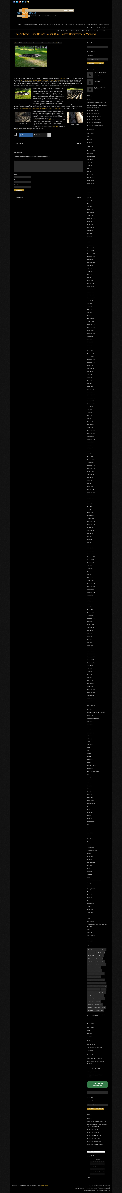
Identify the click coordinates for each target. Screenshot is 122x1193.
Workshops (90, 941)
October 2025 (90, 153)
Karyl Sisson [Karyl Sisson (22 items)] (98, 970)
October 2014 (90, 527)
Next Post (79, 144)
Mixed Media (90, 856)
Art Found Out (90, 133)
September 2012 (91, 592)
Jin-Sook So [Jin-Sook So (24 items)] (90, 967)
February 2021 (90, 318)
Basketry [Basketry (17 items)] (104, 949)
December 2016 (91, 465)
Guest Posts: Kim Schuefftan (90, 27)
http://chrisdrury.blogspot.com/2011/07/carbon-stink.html (48, 119)
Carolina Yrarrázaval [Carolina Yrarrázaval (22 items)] (100, 952)
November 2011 (91, 621)
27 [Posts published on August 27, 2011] (101, 1171)
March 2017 (90, 456)
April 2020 (89, 348)
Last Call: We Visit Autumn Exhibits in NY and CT (100, 73)
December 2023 (91, 218)
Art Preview (90, 741)
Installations (73, 30)
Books (88, 774)
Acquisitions (90, 709)
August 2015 (90, 501)
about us (19, 24)
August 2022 (90, 265)
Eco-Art (59, 30)
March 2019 (90, 386)
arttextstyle (26, 42)
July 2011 (89, 633)
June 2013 (89, 568)
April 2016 (89, 483)
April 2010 (89, 677)
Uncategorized (90, 921)
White (88, 929)
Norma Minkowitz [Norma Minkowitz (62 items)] (100, 998)
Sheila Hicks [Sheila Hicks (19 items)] (98, 1001)
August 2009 (90, 701)
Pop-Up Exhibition (91, 888)
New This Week (91, 862)
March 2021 (90, 315)
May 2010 (89, 674)
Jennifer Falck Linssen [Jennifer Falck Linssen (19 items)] (100, 964)
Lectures (89, 853)
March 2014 (90, 548)
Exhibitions (64, 30)
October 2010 (90, 659)
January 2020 (90, 356)
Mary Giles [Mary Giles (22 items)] (103, 989)
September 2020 (91, 333)
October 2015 (90, 495)
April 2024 (89, 206)
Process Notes (90, 894)
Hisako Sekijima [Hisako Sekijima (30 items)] (100, 961)
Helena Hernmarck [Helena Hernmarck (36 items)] (92, 961)
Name (16, 174)
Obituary (89, 868)
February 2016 (90, 489)
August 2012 (90, 595)
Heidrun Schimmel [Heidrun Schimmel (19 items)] (99, 958)
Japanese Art (90, 847)
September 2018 (91, 403)
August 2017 (90, 442)
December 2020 (91, 324)
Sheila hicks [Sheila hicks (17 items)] (90, 1004)
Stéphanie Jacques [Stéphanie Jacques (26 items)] (98, 1004)
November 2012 (91, 586)
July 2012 (89, 598)
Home (55, 30)
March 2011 (90, 645)
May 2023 (89, 239)
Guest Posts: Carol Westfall (104, 24)
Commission (90, 797)
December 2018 (91, 395)
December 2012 (91, 583)
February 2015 (90, 515)
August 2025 (90, 159)
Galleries (89, 827)
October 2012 (90, 589)
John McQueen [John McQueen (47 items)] (91, 970)
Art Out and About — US (99, 87)
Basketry (89, 762)
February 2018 (90, 424)
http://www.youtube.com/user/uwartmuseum (27, 129)
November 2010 (91, 657)
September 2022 (91, 262)
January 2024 (90, 215)
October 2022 (90, 259)
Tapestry (89, 906)
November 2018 (91, 398)
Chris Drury (62, 78)
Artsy (88, 136)
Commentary (90, 794)
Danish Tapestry (91, 803)
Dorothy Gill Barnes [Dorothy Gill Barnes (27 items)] (92, 955)
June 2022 (89, 271)
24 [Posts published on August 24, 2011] (95, 1171)
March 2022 (90, 280)
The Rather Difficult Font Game (94, 1047)
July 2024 (89, 197)
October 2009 (90, 695)
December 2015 (91, 492)
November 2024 (91, 186)
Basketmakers (90, 759)
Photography (90, 883)
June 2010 (89, 671)
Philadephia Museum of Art (93, 880)
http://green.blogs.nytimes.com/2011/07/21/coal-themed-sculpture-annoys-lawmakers (41, 108)
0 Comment (60, 42)
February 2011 (90, 648)
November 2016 (91, 468)
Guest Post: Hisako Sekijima (92, 24)
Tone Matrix (90, 1050)
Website (16, 185)
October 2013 (90, 559)
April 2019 (89, 383)
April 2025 (89, 171)
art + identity (90, 730)
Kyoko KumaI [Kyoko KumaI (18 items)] (97, 976)
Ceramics (89, 780)
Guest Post (90, 833)
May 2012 (89, 604)
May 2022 (89, 274)
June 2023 (89, 236)
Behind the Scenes (91, 765)
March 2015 (90, 512)
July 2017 (89, 445)
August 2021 (90, 300)
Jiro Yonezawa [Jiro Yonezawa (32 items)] (98, 967)
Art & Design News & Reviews (94, 1058)
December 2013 (91, 556)
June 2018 (89, 412)
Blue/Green (90, 768)
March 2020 (90, 350)
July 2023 (89, 233)
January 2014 (90, 554)
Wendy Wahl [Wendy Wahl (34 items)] (90, 1010)
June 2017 (89, 448)
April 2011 (89, 642)
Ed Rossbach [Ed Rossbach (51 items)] (100, 955)
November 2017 (91, 433)
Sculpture (78, 30)
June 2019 (89, 377)
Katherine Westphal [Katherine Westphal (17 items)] (92, 973)
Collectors (89, 791)
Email (16, 179)
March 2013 (90, 577)
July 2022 (89, 268)
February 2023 (90, 247)
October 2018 (90, 401)
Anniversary (90, 721)
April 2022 (89, 277)
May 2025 (89, 168)
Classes (89, 786)
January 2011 (90, 651)
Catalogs (89, 777)
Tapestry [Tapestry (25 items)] (103, 1007)
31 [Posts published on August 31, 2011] (95, 1174)
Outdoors (89, 874)
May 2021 (89, 309)
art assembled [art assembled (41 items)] (97, 949)
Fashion (89, 815)
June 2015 (89, 504)
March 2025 (90, 174)
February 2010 (90, 683)
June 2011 (89, 636)
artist (88, 747)
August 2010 (90, 665)
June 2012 (89, 601)
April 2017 (89, 453)
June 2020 (89, 342)
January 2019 (90, 392)
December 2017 (91, 430)
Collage (89, 788)
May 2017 (89, 451)
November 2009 (91, 692)
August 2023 (90, 230)
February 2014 (90, 551)
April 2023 (89, 242)
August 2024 (90, 195)
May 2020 (89, 345)
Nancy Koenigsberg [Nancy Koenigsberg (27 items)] (101, 992)
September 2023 (91, 227)
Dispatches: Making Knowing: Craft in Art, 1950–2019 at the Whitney (51, 24)
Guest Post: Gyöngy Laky (80, 24)
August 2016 (90, 477)
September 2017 (91, 439)
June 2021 (89, 306)
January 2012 (90, 615)
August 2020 (90, 336)
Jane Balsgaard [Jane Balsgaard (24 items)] (91, 964)
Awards (89, 753)
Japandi (89, 844)
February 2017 (90, 459)
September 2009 (91, 698)
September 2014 (91, 530)
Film (88, 824)
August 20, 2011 (19, 42)
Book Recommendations (93, 771)
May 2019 (89, 380)
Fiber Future (90, 818)
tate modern (90, 909)
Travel (88, 918)
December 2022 (91, 253)
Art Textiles (90, 744)
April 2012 (89, 606)
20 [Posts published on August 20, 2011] (101, 1169)
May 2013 (89, 571)
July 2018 (89, 409)
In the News (68, 30)
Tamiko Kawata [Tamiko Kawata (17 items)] (97, 1007)
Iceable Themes (44, 1185)
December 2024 (91, 183)
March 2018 (90, 421)
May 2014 (89, 542)
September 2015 (91, 498)
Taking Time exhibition (92, 1072)
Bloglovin (89, 139)
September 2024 (91, 192)
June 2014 (89, 539)
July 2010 (89, 668)
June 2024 (89, 200)
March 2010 (90, 680)
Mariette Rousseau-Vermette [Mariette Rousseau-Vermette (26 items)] (94, 989)
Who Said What (91, 935)
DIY (88, 806)
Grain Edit (89, 142)
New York (89, 865)
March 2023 (90, 245)
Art (57, 30)
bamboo (89, 756)
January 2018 (90, 427)
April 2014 (89, 545)
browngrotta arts (91, 1019)
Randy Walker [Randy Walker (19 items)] (91, 1001)
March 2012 (90, 609)
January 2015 (90, 518)
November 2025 (91, 150)
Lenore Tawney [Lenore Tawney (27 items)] (101, 979)
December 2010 (91, 654)
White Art (89, 932)
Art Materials (90, 735)
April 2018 (89, 418)
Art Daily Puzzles (91, 1044)
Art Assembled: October (99, 80)
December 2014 (91, 521)
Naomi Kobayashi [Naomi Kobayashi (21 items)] (91, 998)
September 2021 (91, 298)
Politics (89, 886)
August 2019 (90, 371)
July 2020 (89, 339)
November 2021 (91, 292)
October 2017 (90, 436)
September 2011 (91, 627)
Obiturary (89, 871)
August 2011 (90, 630)
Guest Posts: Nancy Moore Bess (103, 27)
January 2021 (90, 321)
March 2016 (90, 486)
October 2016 (90, 471)
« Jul (88, 1177)
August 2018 (90, 406)
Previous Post (19, 144)
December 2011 (91, 618)
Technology (90, 912)
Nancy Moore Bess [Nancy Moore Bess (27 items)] (92, 995)
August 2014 (90, 533)
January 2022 (90, 286)
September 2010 (91, 662)
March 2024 (90, 209)
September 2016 (91, 474)
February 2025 (90, 177)
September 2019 (91, 368)
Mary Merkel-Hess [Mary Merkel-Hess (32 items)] (92, 992)
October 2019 (90, 365)
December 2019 (91, 359)
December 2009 (91, 689)
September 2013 (91, 562)
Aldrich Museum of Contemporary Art (96, 712)
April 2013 (89, 574)
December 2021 (91, 289)
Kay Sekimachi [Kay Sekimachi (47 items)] (101, 973)
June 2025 (89, 165)
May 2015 (89, 506)
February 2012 (90, 612)
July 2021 (89, 303)
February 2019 (90, 389)
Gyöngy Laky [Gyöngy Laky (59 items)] (90, 958)
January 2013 (90, 580)
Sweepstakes (90, 903)
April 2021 (89, 312)
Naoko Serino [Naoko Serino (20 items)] (100, 995)
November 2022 (91, 256)
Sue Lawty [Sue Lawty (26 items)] (90, 1007)
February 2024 (90, 212)
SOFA (88, 900)
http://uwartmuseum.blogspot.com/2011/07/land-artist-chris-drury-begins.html (40, 80)
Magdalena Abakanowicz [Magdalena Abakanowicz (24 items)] (93, 986)
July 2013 (89, 565)
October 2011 (90, 624)
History (89, 836)
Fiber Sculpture (91, 821)
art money (89, 738)
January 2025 (90, 180)
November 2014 (91, 524)
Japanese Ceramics (92, 850)
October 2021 (90, 295)
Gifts (88, 830)
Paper (88, 877)
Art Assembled (90, 733)
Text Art (89, 915)
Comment (17, 160)
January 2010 (90, 686)
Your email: (90, 55)
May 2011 (89, 639)
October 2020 (90, 330)
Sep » (91, 1177)
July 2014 (89, 536)
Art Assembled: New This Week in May (30, 24)
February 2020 (90, 353)
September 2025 (91, 156)
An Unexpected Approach (93, 718)
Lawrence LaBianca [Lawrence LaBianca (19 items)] (92, 979)
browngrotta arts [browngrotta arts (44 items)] (91, 952)
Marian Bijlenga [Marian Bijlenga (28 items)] (103, 986)
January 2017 (90, 462)
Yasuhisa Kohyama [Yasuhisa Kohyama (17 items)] (99, 1010)
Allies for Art (90, 715)
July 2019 (89, 374)
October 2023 (90, 224)
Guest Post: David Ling (69, 24)
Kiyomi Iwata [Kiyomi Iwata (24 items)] (90, 976)
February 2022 (90, 283)
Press (88, 891)
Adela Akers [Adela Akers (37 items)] (90, 949)
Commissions (90, 800)
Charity (89, 783)
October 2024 (90, 189)
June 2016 (89, 480)
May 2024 (89, 203)
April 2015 (89, 509)
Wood (88, 938)
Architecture (90, 724)
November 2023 (91, 221)
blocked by (97, 1084)
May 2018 (89, 415)
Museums (89, 859)
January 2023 (90, 250)
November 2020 (91, 327)
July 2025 (89, 162)
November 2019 (91, 362)
